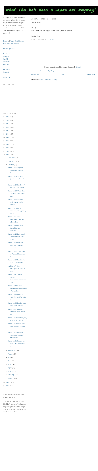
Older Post (91, 75)
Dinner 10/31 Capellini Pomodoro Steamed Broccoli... (16, 170)
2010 (8, 134)
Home (63, 75)
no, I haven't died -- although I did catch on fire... (17, 268)
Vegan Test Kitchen (17, 41)
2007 (8, 144)
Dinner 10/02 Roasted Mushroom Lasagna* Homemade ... (16, 334)
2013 (8, 124)
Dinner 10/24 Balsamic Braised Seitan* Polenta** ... (16, 228)
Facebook (6, 54)
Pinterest (6, 64)
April (10, 368)
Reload (78, 67)
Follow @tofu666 (9, 49)
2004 (8, 155)
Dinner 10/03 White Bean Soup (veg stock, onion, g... (17, 326)
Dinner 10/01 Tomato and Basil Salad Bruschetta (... (16, 343)
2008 (8, 141)
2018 (8, 117)
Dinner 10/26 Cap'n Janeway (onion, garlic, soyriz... (17, 210)
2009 (8, 137)
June (10, 361)
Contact (6, 72)
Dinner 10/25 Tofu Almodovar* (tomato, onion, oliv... (16, 219)
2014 (8, 120)
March (10, 371)
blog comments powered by (43, 71)
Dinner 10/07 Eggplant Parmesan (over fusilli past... (16, 311)
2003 (8, 382)
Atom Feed (7, 77)
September (12, 350)
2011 (8, 130)
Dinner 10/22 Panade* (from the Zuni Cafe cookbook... (15, 245)
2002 (8, 386)
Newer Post (35, 75)
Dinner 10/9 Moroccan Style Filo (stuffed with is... (17, 297)
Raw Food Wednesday (11, 43)
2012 (8, 127)
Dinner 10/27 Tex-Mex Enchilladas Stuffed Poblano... (15, 202)
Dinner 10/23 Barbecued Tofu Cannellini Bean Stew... (16, 236)
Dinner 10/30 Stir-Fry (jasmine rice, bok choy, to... (17, 178)
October (11, 165)
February (11, 375)
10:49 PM (50, 39)
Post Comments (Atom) (48, 80)
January (11, 378)
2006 (8, 148)
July (9, 357)
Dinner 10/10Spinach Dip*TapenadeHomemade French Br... (17, 288)
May (10, 364)
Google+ (6, 56)
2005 (8, 151)
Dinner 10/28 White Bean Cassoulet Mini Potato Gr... (16, 193)
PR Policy (6, 69)
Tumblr (5, 59)
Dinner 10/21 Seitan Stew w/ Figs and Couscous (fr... (16, 253)
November (12, 161)
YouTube (6, 62)
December (12, 158)
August (10, 354)
